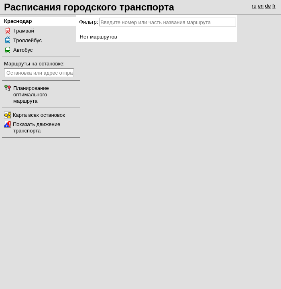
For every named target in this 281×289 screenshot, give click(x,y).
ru (254, 6)
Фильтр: (88, 22)
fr (273, 6)
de (268, 6)
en (260, 6)
